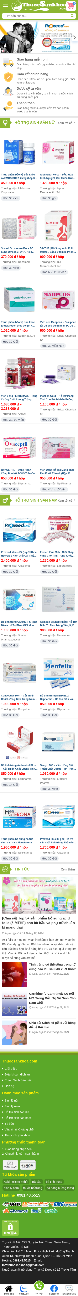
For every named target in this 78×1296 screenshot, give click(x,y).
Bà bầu (9, 1123)
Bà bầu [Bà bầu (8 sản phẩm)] (36, 1181)
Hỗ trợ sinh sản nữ (17, 1112)
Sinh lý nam (12, 1106)
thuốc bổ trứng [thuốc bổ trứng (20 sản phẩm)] (32, 1188)
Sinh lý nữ (11, 1100)
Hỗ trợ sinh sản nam (18, 1118)
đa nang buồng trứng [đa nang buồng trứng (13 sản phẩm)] (60, 1188)
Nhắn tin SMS (69, 1290)
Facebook (54, 1290)
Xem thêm (68, 869)
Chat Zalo (24, 1290)
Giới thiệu (11, 1068)
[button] (3, 51)
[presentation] (3, 37)
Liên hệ (9, 1086)
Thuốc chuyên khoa (17, 1135)
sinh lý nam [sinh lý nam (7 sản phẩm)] (11, 1188)
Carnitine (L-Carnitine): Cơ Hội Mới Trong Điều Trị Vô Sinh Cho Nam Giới (52, 998)
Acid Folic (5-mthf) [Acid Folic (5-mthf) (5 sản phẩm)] (16, 1181)
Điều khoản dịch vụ (17, 1074)
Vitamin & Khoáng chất (19, 1129)
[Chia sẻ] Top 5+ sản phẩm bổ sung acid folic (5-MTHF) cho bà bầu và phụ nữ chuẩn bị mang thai (38, 922)
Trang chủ (9, 1290)
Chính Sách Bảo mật (18, 1080)
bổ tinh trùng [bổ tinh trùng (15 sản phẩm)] (54, 1181)
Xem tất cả (66, 123)
